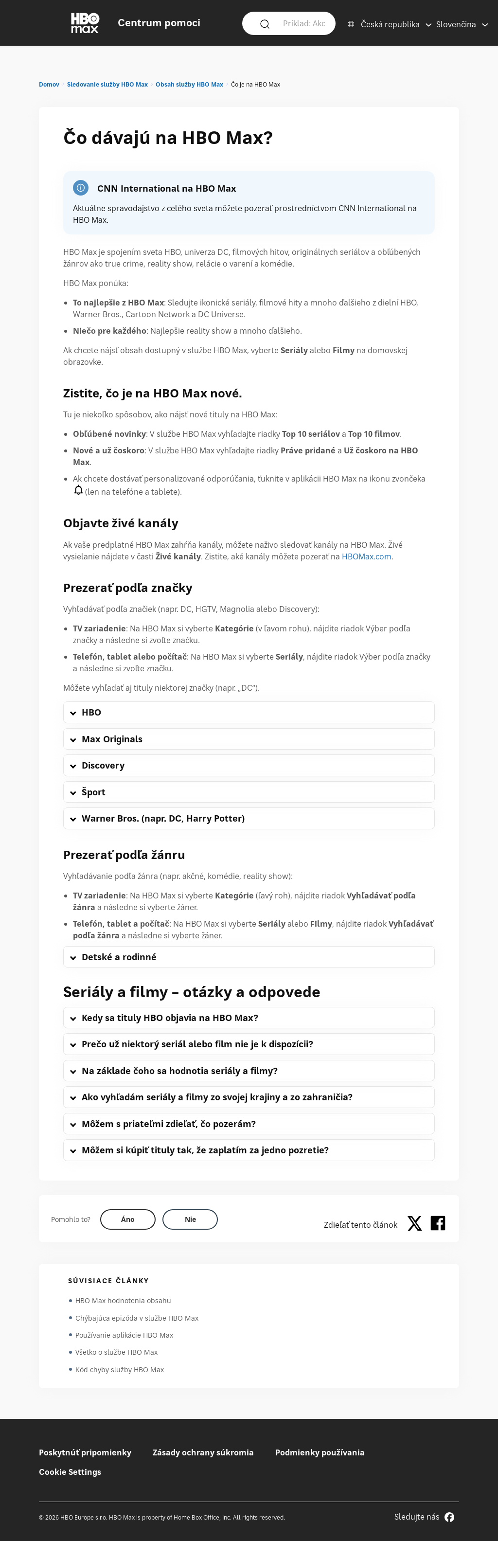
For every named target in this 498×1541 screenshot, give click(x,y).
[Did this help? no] (190, 1219)
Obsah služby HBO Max (189, 84)
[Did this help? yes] (128, 1219)
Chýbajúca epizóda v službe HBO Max (136, 1318)
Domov (49, 84)
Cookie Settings (70, 1472)
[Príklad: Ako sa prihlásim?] (304, 23)
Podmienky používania (320, 1452)
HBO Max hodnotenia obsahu (123, 1300)
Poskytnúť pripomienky (85, 1452)
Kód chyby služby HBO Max (119, 1370)
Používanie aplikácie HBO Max (124, 1335)
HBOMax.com (366, 556)
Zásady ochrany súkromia (203, 1452)
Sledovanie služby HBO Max (107, 84)
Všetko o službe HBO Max (116, 1353)
